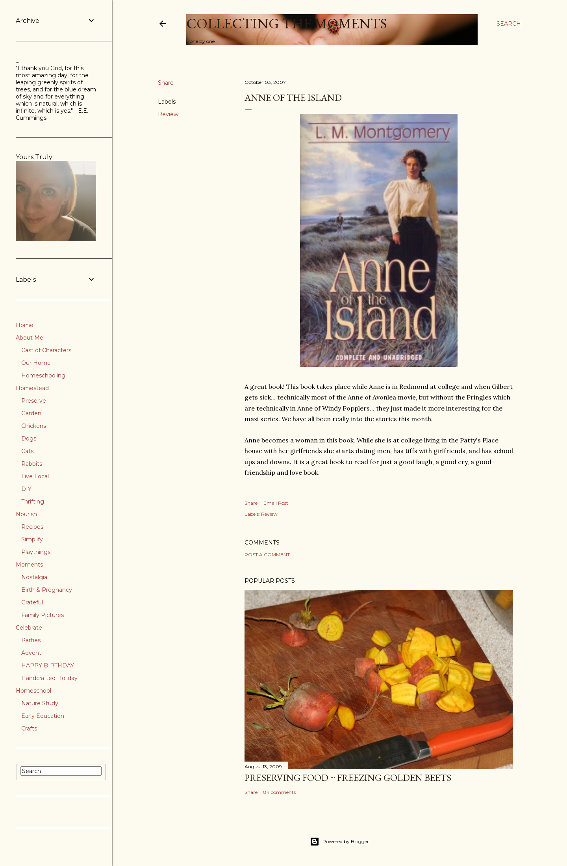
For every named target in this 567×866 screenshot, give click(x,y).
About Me (29, 337)
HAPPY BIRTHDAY (47, 665)
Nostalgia (34, 577)
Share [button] (166, 82)
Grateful (32, 602)
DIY (26, 488)
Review (168, 114)
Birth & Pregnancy (46, 589)
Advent (31, 652)
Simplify (32, 539)
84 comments (279, 792)
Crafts (29, 728)
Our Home (36, 362)
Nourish (26, 514)
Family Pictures (42, 615)
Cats (27, 451)
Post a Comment (267, 555)
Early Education (42, 715)
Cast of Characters (46, 350)
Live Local (35, 476)
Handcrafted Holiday (49, 678)
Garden (31, 413)
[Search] (509, 23)
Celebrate (29, 627)
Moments (29, 564)
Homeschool (33, 690)
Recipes (32, 526)
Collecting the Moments (286, 23)
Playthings (35, 552)
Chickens (33, 425)
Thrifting (32, 501)
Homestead (32, 388)
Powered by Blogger (339, 841)
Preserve (33, 400)
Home (24, 325)
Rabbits (31, 463)
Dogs (28, 438)
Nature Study (39, 703)
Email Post (275, 503)
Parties (31, 640)
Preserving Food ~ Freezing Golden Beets (348, 777)
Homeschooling (43, 375)
